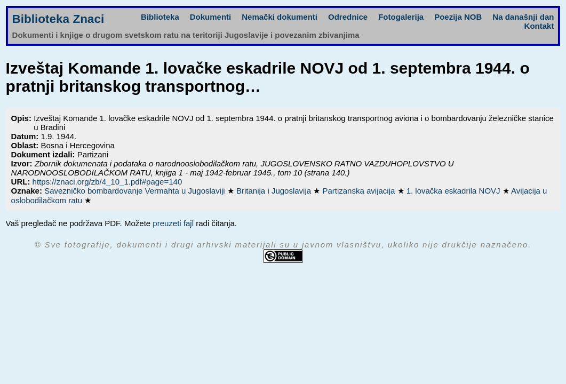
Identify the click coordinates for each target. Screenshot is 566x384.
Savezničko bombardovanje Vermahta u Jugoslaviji (135, 190)
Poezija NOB (458, 16)
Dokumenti (211, 16)
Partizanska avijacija (359, 190)
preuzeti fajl (173, 223)
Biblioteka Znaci (58, 19)
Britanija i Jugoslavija (274, 190)
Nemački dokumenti (279, 16)
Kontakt (539, 25)
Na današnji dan (523, 16)
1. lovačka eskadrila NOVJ (454, 190)
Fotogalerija (401, 16)
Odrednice (348, 16)
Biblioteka (160, 16)
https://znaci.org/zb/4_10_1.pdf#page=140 (107, 181)
